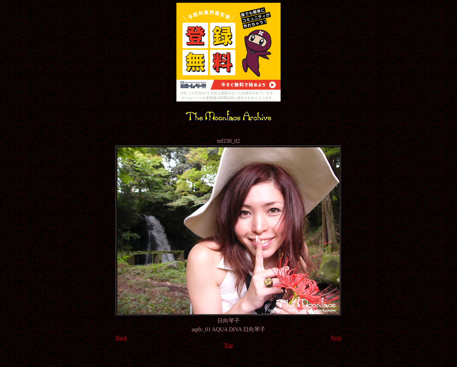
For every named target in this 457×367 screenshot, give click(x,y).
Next (336, 338)
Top (228, 345)
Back (121, 338)
